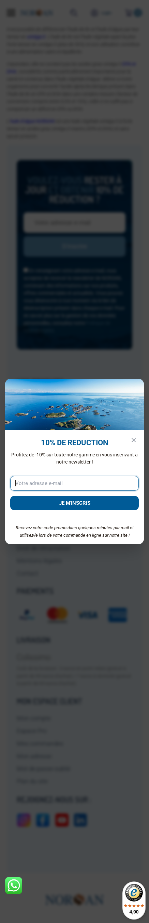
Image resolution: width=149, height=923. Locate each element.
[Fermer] (133, 440)
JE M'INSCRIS (74, 503)
